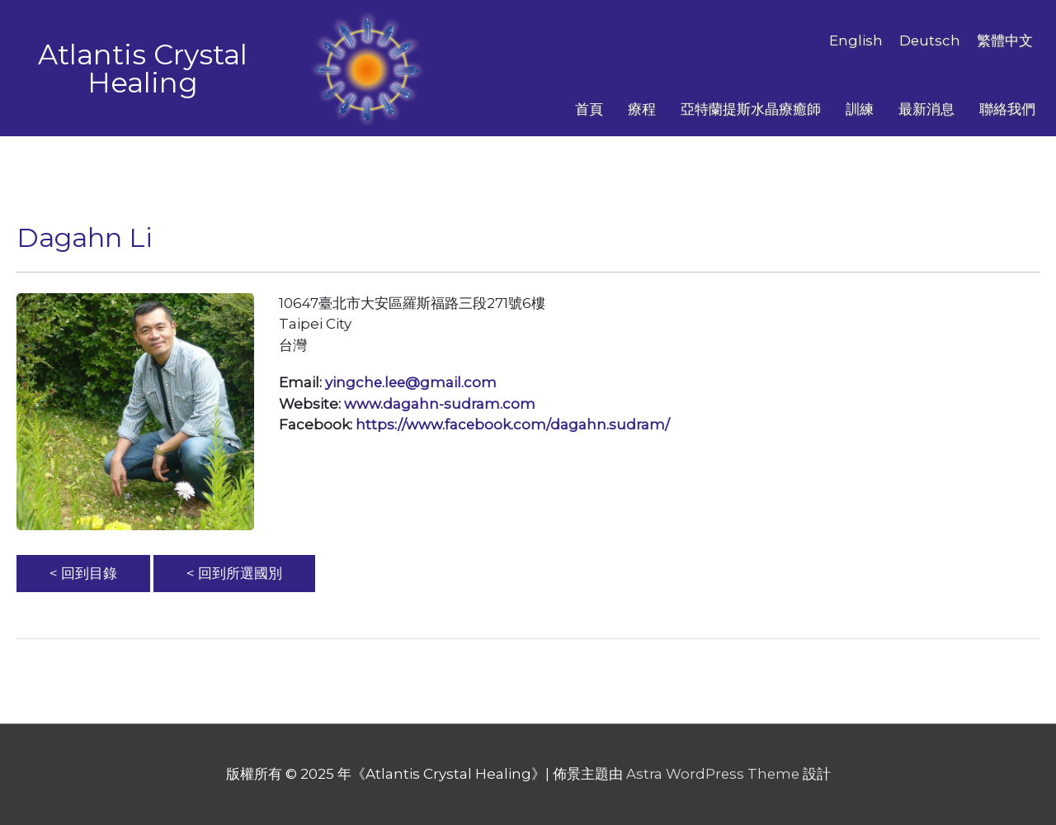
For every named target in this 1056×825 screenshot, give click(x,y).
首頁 (589, 109)
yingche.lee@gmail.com (412, 382)
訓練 (860, 109)
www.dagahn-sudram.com (439, 404)
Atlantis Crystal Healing (143, 68)
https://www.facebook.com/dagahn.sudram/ (513, 424)
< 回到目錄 (83, 573)
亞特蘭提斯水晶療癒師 (751, 109)
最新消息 (926, 109)
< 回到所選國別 (234, 573)
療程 (642, 109)
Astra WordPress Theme (712, 774)
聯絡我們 (1007, 109)
